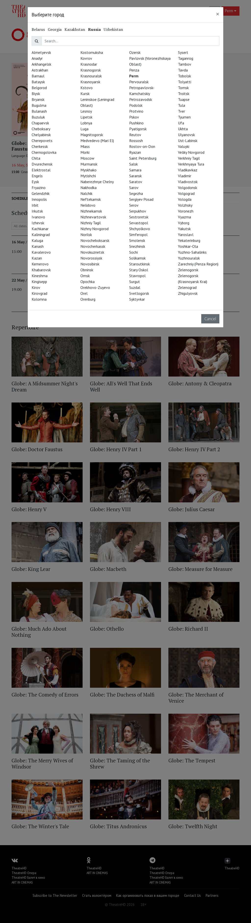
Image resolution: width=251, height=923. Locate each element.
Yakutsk (184, 228)
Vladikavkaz (187, 169)
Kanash (38, 246)
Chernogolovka (44, 152)
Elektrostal (41, 169)
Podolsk (135, 105)
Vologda (184, 199)
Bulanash (39, 111)
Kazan (37, 258)
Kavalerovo (41, 252)
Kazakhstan (74, 29)
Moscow (87, 158)
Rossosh (136, 140)
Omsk (85, 275)
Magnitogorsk (91, 134)
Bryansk (38, 99)
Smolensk (137, 240)
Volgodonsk (187, 187)
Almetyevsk (41, 52)
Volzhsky (185, 205)
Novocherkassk (92, 246)
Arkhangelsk (41, 64)
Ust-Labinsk (187, 140)
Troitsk (183, 93)
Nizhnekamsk (91, 211)
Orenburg (87, 299)
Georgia (55, 29)
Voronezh (185, 211)
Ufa (181, 122)
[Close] (217, 14)
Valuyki (183, 146)
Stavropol (137, 275)
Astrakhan (40, 70)
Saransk (135, 175)
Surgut (134, 281)
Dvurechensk (42, 164)
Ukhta (183, 128)
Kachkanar (40, 228)
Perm (133, 75)
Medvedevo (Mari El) (97, 140)
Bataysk (38, 81)
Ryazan (135, 152)
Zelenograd (187, 287)
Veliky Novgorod (191, 152)
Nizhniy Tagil (90, 222)
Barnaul (38, 75)
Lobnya (86, 122)
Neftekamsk (90, 199)
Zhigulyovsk (188, 293)
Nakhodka (88, 187)
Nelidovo (87, 205)
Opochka (87, 281)
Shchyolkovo (139, 228)
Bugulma (39, 105)
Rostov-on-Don (142, 146)
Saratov (135, 181)
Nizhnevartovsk (93, 216)
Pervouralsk (139, 81)
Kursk (84, 93)
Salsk (133, 164)
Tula (181, 105)
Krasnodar (88, 64)
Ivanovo (38, 216)
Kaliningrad (41, 234)
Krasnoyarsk (90, 81)
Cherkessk (40, 146)
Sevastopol (138, 222)
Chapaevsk (40, 122)
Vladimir (184, 175)
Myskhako (88, 169)
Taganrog (185, 58)
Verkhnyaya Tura (191, 164)
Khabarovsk (41, 269)
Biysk (36, 93)
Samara (135, 169)
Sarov (133, 187)
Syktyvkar (137, 299)
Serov (133, 205)
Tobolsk (184, 75)
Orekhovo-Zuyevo (95, 287)
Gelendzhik (41, 193)
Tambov (184, 64)
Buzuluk (38, 117)
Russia (94, 29)
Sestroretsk (138, 216)
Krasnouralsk (91, 75)
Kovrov (86, 58)
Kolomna (39, 299)
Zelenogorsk (188, 269)
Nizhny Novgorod (94, 228)
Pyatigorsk (138, 128)
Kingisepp (39, 281)
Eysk (35, 181)
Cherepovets (42, 140)
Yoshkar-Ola (188, 246)
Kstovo (86, 87)
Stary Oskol (138, 269)
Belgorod (39, 87)
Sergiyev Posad (141, 199)
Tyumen (184, 117)
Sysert (183, 52)
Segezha (136, 193)
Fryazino (39, 187)
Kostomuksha (91, 52)
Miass (85, 146)
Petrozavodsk (140, 99)
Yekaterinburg (189, 240)
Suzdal (134, 287)
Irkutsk (37, 211)
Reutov (135, 134)
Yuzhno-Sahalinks (192, 252)
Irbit (35, 205)
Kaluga (37, 240)
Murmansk (88, 164)
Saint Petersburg (142, 158)
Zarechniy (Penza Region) (198, 263)
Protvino (136, 111)
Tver (181, 111)
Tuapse (183, 99)
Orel (84, 293)
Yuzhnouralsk (189, 258)
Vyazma (184, 216)
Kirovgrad (39, 293)
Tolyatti (184, 81)
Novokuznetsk (92, 252)
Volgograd (186, 193)
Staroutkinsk (139, 263)
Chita (36, 158)
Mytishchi (88, 175)
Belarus (38, 29)
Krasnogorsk (90, 70)
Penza (134, 70)
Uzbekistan (113, 29)
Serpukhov (137, 211)
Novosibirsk (89, 263)
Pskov (134, 117)
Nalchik (86, 193)
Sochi (133, 252)
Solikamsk (137, 258)
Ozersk (134, 52)
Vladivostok (188, 181)
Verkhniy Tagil (189, 158)
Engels (37, 175)
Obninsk (86, 269)
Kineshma (40, 275)
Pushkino (136, 122)
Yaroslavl (185, 234)
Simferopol (138, 234)
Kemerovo (40, 263)
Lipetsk (86, 117)
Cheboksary (41, 128)
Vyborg (183, 222)
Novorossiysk (91, 258)
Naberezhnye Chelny (97, 181)
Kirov (36, 287)
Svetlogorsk (139, 293)
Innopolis (39, 199)
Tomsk (183, 87)
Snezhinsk (137, 246)
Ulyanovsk (186, 134)
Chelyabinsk (41, 134)
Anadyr (37, 58)
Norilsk (86, 234)
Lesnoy (86, 111)
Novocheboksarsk (94, 240)
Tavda (183, 70)
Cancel (210, 318)
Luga (84, 128)
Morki (84, 152)
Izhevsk (38, 222)
